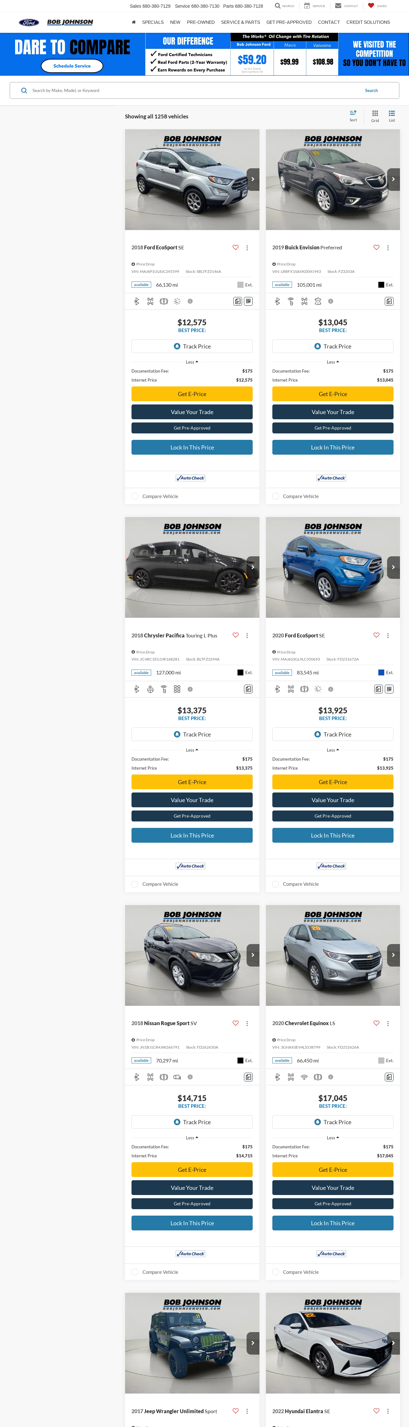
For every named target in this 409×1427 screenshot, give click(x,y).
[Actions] (247, 247)
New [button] (175, 22)
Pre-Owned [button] (201, 22)
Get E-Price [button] (192, 371)
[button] (253, 179)
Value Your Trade (192, 389)
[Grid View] (374, 116)
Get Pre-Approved (192, 405)
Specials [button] (153, 22)
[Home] (134, 22)
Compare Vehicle (160, 474)
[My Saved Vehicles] (377, 6)
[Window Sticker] (248, 301)
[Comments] (237, 301)
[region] (192, 353)
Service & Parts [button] (240, 22)
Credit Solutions (368, 22)
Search (371, 90)
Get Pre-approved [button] (289, 22)
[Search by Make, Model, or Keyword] (195, 90)
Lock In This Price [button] (192, 424)
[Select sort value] (355, 116)
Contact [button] (329, 22)
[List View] (392, 116)
